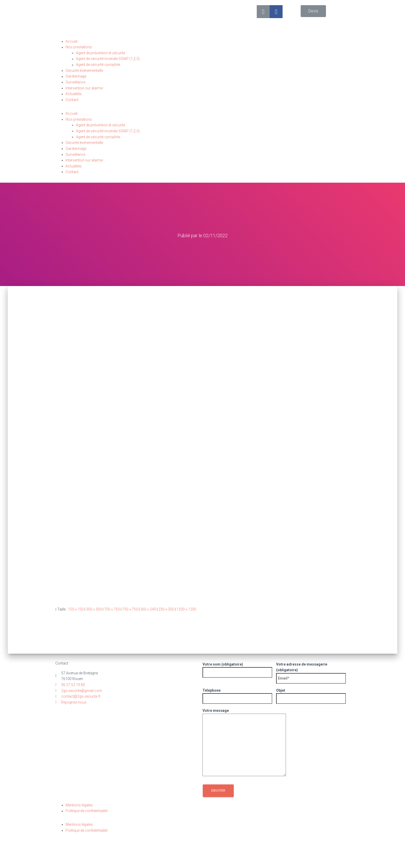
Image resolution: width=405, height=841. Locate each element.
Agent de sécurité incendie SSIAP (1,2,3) (108, 59)
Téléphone (237, 694)
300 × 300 (94, 609)
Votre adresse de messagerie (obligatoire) (311, 671)
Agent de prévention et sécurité (100, 53)
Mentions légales (79, 805)
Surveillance (75, 82)
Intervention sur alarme (84, 88)
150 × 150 (76, 609)
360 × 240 (148, 609)
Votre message (244, 742)
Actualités (74, 94)
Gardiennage (76, 76)
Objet (311, 694)
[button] (313, 11)
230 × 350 (166, 609)
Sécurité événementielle (84, 70)
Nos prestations (79, 47)
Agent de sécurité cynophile (98, 65)
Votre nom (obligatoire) (237, 668)
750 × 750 (112, 609)
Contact (72, 100)
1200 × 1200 (186, 609)
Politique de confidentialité (86, 811)
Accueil (71, 41)
